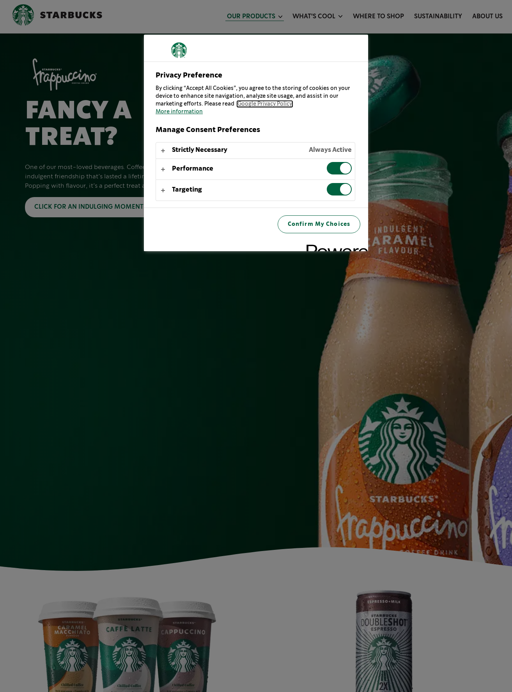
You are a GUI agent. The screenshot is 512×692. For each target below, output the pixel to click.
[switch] (339, 168)
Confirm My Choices (319, 224)
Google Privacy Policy (264, 104)
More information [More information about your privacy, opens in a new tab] (179, 111)
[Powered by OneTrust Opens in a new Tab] (334, 246)
